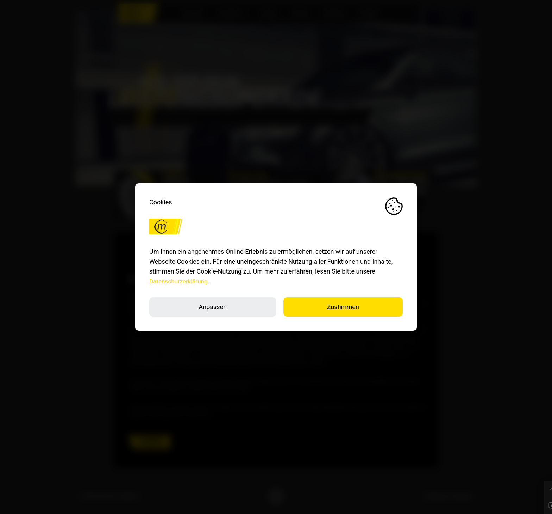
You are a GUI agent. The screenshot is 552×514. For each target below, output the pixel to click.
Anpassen (213, 307)
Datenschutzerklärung (180, 281)
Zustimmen (343, 307)
